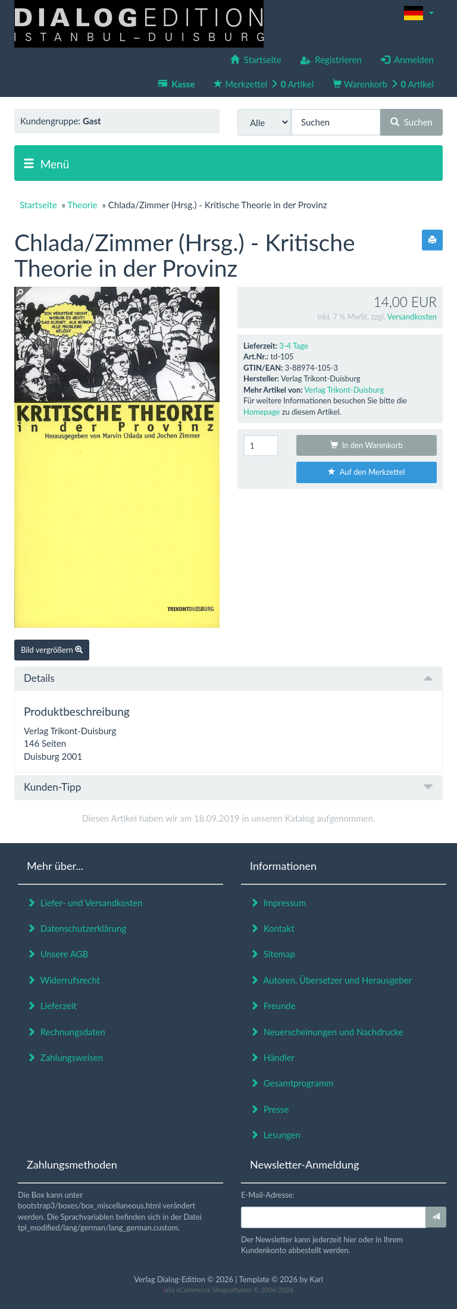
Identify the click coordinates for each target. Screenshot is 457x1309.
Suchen (411, 122)
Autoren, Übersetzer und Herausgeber (331, 980)
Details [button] (228, 678)
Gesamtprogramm (291, 1083)
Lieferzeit (52, 1005)
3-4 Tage (293, 345)
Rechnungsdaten (66, 1031)
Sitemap (272, 953)
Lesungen (275, 1134)
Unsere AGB (57, 953)
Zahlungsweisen (65, 1057)
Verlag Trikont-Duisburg (344, 389)
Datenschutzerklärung (76, 928)
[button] (419, 13)
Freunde (273, 1005)
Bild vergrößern (52, 649)
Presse (269, 1109)
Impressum (278, 902)
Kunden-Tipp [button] (228, 787)
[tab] (228, 678)
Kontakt (272, 928)
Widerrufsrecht (63, 980)
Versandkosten (412, 316)
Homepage (261, 411)
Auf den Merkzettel (366, 472)
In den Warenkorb (366, 445)
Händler (272, 1057)
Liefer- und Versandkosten (85, 902)
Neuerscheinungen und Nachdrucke (326, 1031)
